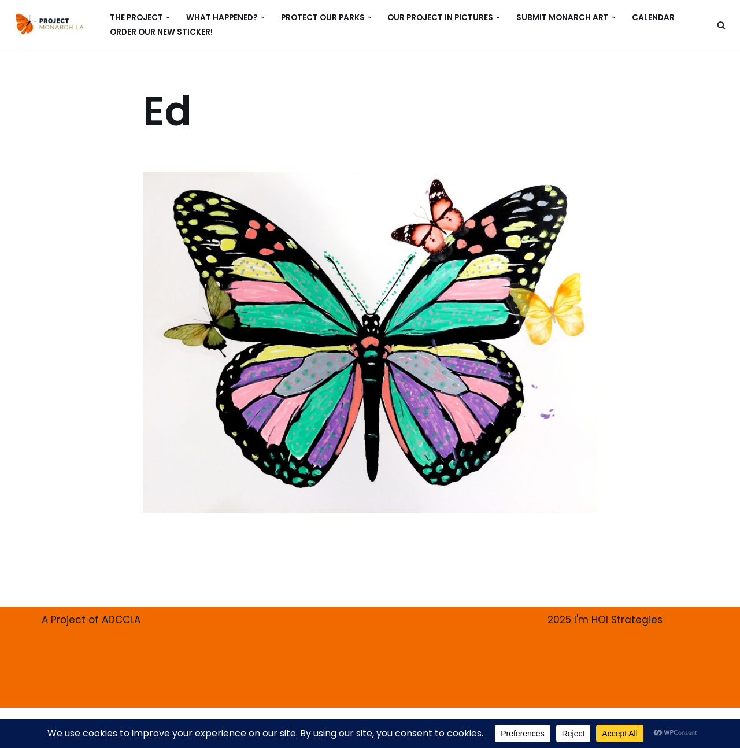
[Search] (721, 25)
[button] (168, 18)
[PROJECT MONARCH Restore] (49, 24)
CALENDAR (653, 17)
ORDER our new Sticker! (161, 32)
